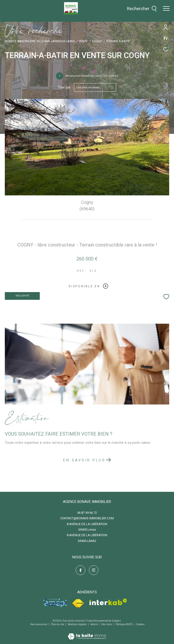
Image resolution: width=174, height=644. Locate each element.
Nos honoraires (39, 624)
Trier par (64, 87)
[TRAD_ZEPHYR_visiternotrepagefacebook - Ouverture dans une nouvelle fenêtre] (80, 570)
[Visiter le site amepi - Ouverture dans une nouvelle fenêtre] (55, 603)
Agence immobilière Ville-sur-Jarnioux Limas (40, 41)
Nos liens (107, 624)
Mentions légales (77, 624)
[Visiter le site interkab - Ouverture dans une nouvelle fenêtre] (108, 602)
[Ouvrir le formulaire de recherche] (142, 8)
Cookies (140, 624)
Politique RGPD (124, 624)
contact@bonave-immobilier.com (87, 518)
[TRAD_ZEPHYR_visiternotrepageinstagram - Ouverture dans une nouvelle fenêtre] (94, 570)
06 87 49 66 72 (87, 512)
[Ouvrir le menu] (166, 8)
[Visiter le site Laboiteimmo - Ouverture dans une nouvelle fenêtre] (86, 633)
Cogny (97, 41)
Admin (94, 624)
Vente (83, 41)
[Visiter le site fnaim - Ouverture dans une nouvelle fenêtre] (78, 603)
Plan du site (58, 624)
